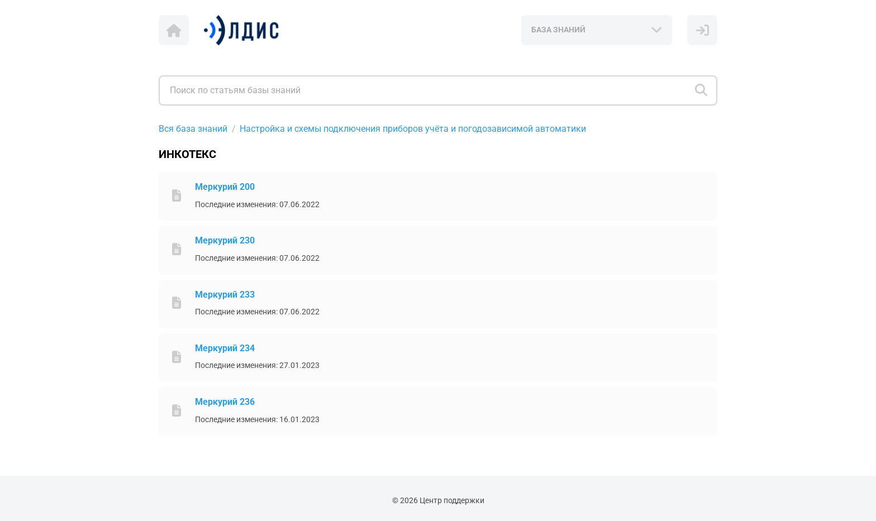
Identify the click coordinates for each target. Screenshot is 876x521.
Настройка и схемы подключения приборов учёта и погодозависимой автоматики (413, 128)
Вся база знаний (193, 128)
